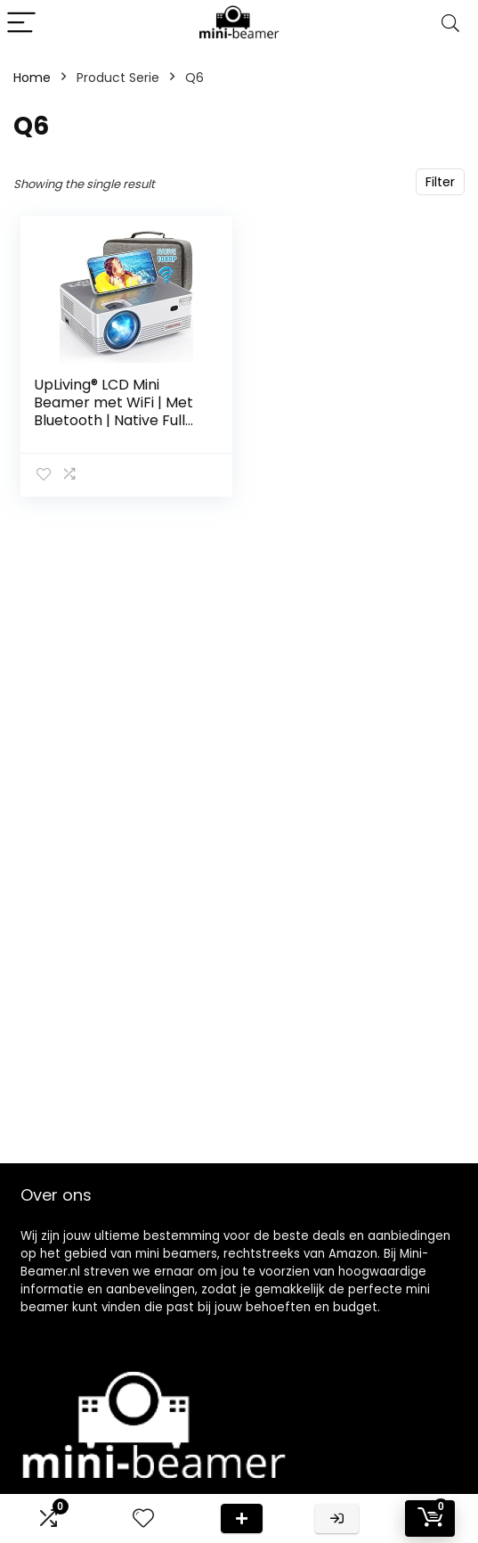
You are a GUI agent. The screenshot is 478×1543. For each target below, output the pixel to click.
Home (32, 77)
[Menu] (21, 23)
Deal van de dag (241, 1518)
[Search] (450, 23)
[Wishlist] (143, 1518)
